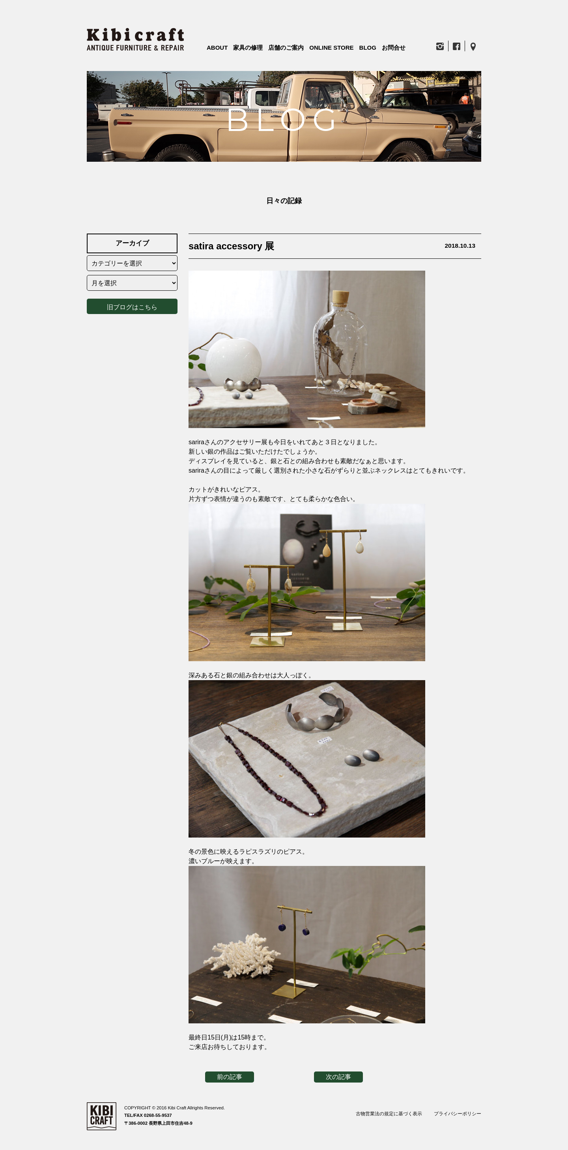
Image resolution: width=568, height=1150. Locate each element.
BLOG (367, 47)
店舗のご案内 (286, 47)
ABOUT (217, 47)
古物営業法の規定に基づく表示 (389, 1113)
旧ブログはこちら (132, 305)
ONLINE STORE (331, 47)
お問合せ (393, 47)
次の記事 (338, 1076)
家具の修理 (248, 47)
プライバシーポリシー (457, 1113)
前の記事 (229, 1076)
